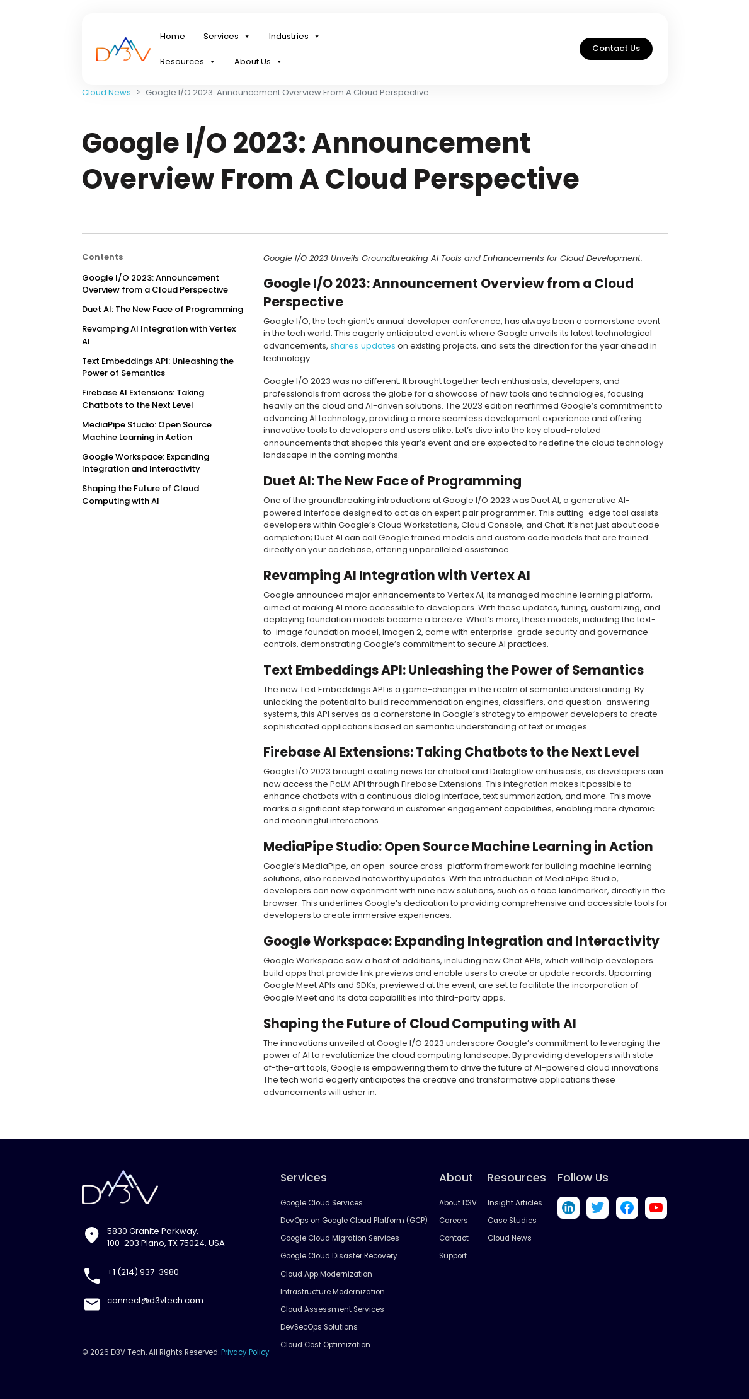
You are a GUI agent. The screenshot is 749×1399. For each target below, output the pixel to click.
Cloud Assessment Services (332, 1309)
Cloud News (106, 92)
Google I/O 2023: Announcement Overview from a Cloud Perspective (155, 284)
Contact (454, 1238)
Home (172, 38)
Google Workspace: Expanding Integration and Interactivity (145, 463)
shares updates (362, 346)
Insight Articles (515, 1203)
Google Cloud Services (322, 1203)
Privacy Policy (245, 1352)
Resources (188, 63)
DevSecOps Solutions (319, 1327)
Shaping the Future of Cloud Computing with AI (140, 494)
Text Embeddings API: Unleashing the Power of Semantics (158, 367)
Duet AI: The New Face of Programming (162, 309)
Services (227, 37)
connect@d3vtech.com (155, 1300)
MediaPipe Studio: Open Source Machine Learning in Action (147, 431)
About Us (258, 63)
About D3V (458, 1203)
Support (453, 1256)
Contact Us (616, 50)
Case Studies (512, 1221)
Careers (453, 1221)
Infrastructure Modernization (333, 1291)
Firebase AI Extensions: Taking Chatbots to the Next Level (143, 398)
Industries (295, 37)
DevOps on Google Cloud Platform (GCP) (354, 1221)
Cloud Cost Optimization (326, 1345)
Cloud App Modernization (327, 1273)
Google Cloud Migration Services (340, 1238)
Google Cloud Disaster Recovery (339, 1256)
